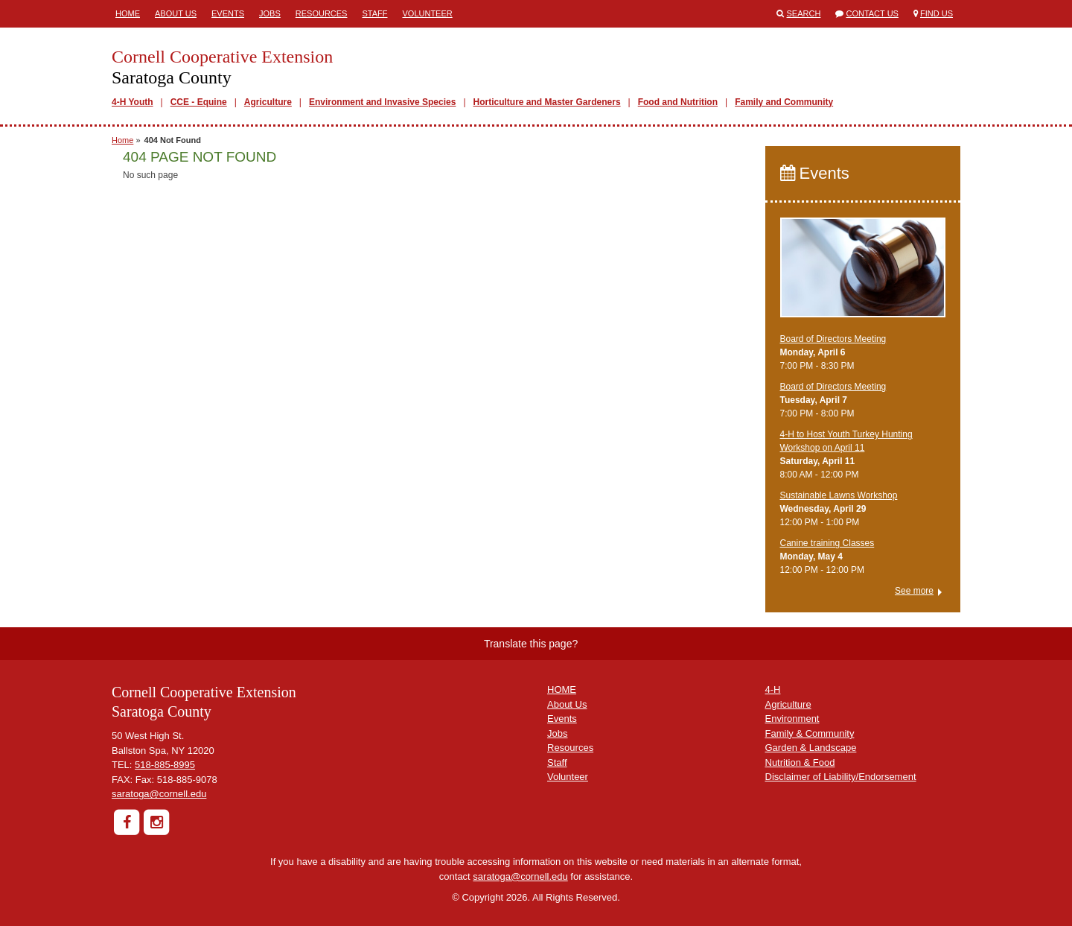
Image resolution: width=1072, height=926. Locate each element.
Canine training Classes (827, 543)
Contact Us (872, 13)
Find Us (936, 13)
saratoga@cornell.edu (159, 793)
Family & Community (810, 733)
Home (127, 13)
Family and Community (784, 102)
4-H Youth (132, 102)
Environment (792, 718)
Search (804, 13)
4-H (773, 689)
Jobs (270, 13)
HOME (561, 689)
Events (227, 13)
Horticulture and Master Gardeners (547, 102)
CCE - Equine (198, 102)
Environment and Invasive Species (382, 102)
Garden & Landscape (811, 747)
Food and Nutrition (678, 102)
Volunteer (427, 13)
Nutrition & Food (800, 762)
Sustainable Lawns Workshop (839, 495)
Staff (374, 13)
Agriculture (268, 102)
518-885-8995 (165, 764)
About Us (176, 13)
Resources (322, 13)
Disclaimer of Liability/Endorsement (840, 776)
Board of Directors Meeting (833, 339)
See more (914, 591)
